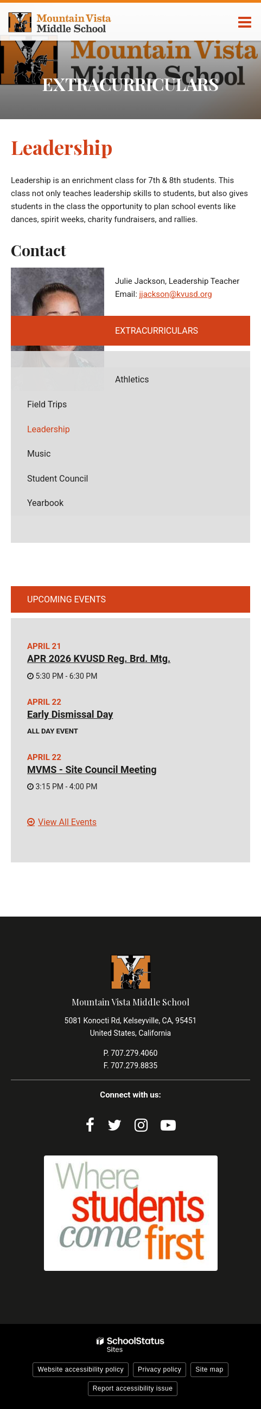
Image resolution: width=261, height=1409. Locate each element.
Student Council (57, 478)
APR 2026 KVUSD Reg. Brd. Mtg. (98, 658)
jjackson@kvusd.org (175, 294)
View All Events (67, 822)
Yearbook (45, 503)
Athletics (132, 379)
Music (38, 454)
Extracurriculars (156, 331)
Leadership (48, 429)
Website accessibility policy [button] (80, 1369)
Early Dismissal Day (70, 714)
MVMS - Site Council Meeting (91, 769)
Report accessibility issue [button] (133, 1388)
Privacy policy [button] (159, 1369)
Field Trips (47, 404)
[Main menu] (244, 22)
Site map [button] (209, 1369)
